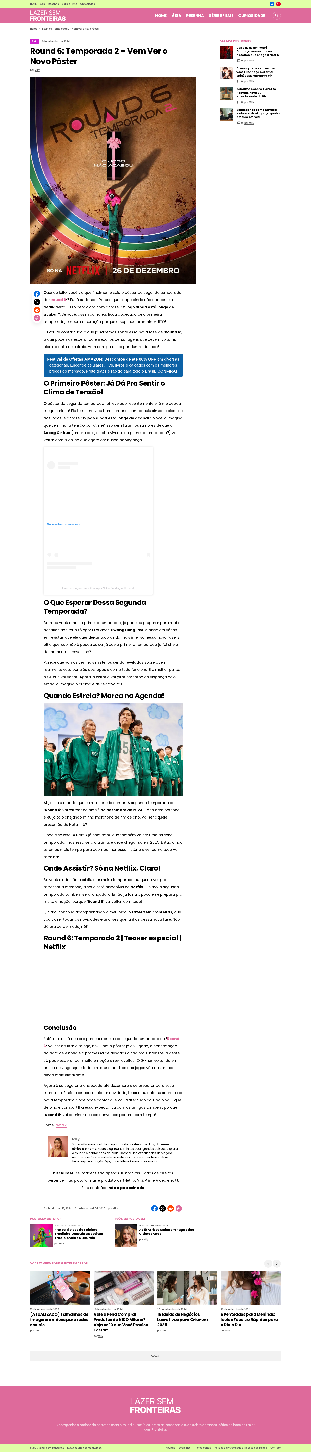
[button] (277, 15)
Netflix (61, 1125)
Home (33, 28)
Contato (275, 1447)
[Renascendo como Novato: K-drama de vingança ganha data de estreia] (226, 114)
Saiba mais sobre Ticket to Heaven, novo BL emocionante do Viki (256, 92)
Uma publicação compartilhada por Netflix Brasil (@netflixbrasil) (98, 588)
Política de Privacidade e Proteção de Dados (241, 1447)
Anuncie (171, 1447)
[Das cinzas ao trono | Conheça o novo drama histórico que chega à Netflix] (226, 52)
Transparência (202, 1447)
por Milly (249, 60)
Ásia (34, 41)
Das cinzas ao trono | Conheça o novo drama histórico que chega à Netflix (257, 51)
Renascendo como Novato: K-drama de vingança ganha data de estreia (258, 113)
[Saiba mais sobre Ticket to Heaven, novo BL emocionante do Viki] (226, 93)
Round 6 (58, 299)
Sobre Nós (185, 1447)
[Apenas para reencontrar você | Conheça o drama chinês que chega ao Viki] (226, 73)
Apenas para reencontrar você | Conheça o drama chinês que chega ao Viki (255, 72)
